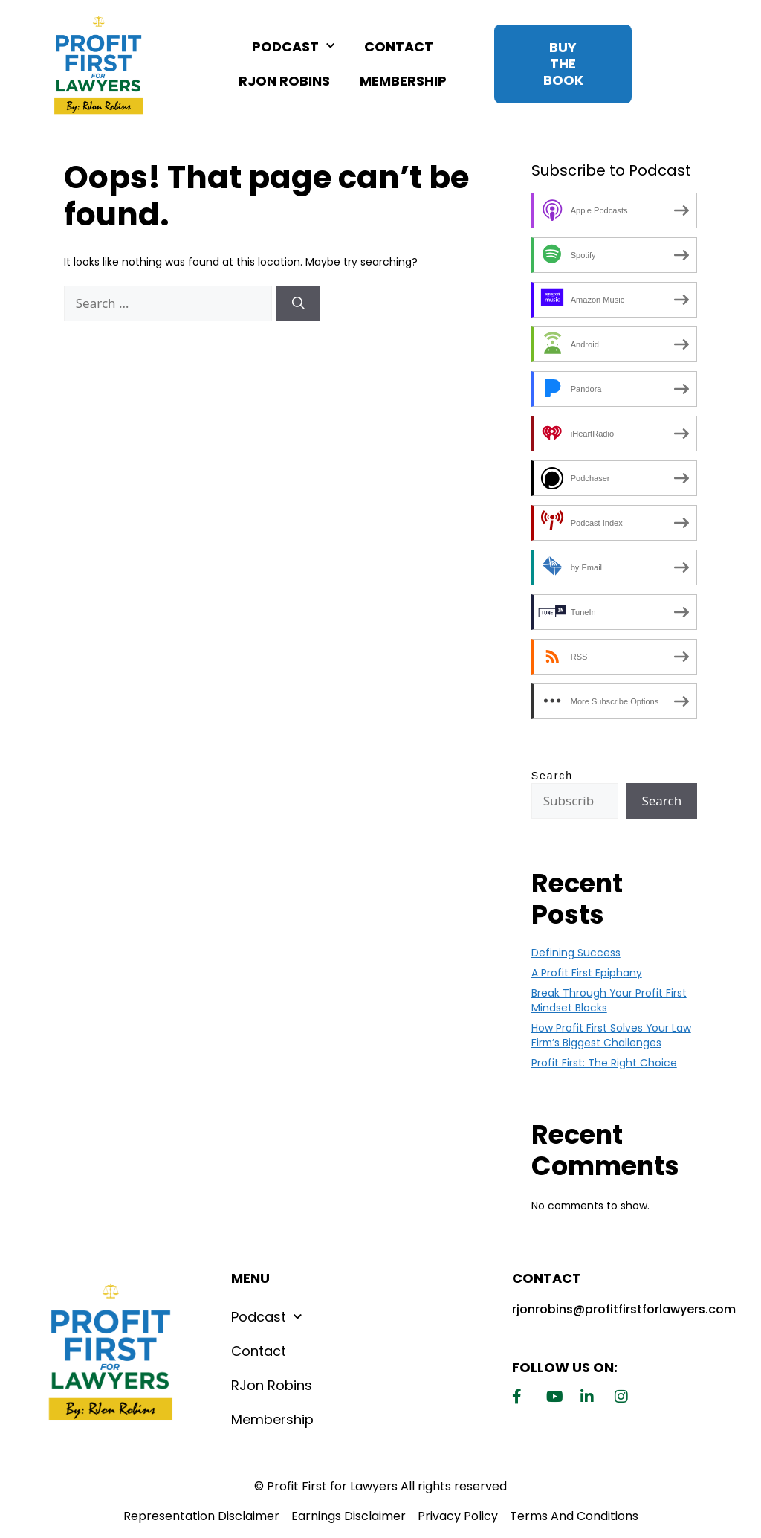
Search (552, 776)
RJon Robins (284, 80)
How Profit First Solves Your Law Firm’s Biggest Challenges (611, 1035)
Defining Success (576, 952)
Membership (403, 80)
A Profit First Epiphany (586, 972)
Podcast (293, 46)
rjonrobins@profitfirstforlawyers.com (624, 1309)
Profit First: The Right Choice (604, 1062)
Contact (398, 46)
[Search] (298, 303)
